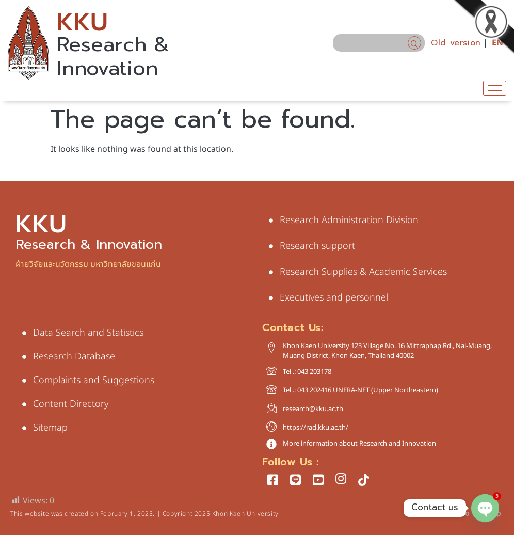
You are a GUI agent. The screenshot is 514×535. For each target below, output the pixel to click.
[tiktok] (363, 479)
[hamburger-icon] (494, 88)
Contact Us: (293, 327)
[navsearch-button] (414, 43)
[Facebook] (272, 479)
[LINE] (295, 479)
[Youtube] (318, 479)
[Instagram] (340, 479)
